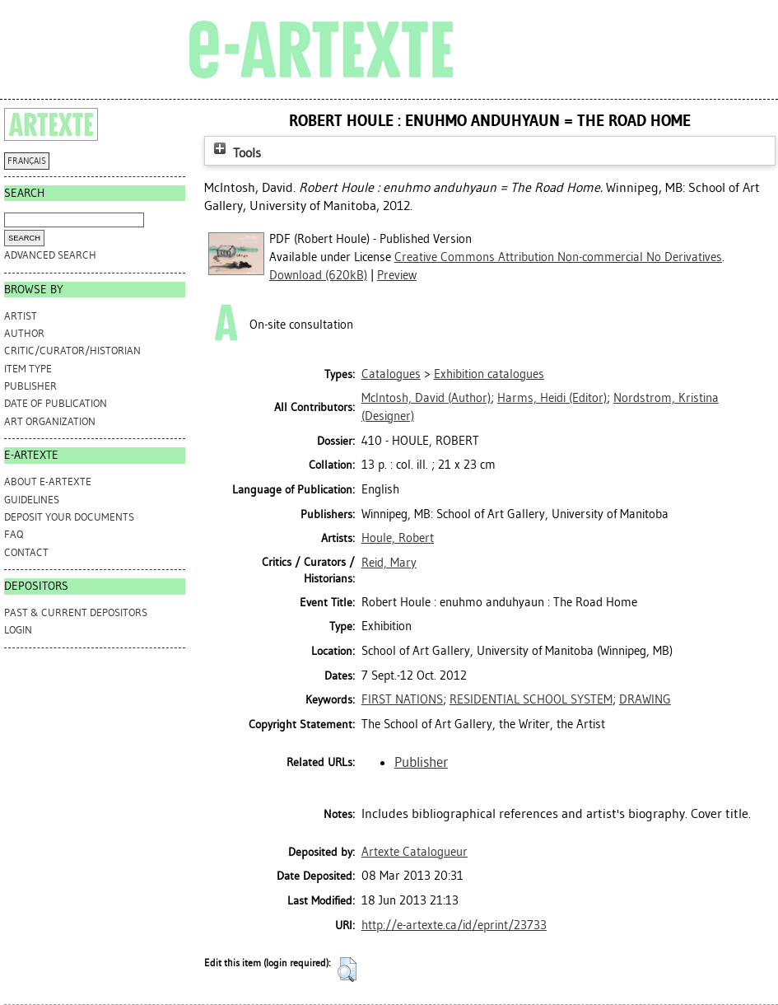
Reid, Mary (389, 562)
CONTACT (26, 552)
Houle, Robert (397, 538)
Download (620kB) (318, 275)
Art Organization (50, 421)
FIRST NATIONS (402, 699)
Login (18, 630)
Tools (235, 153)
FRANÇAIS (26, 161)
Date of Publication (55, 403)
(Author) (426, 397)
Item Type (28, 368)
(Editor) (552, 397)
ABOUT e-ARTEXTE (47, 481)
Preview (397, 275)
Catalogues (391, 374)
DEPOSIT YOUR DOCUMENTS (69, 517)
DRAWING (645, 699)
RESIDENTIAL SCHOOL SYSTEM (531, 699)
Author (24, 333)
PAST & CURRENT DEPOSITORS (75, 612)
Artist (20, 316)
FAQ (13, 534)
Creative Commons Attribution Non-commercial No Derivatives (558, 257)
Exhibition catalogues (489, 374)
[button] (347, 969)
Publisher (30, 386)
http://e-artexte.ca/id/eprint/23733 (454, 925)
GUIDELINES (31, 499)
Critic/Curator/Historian (72, 350)
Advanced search (50, 255)
